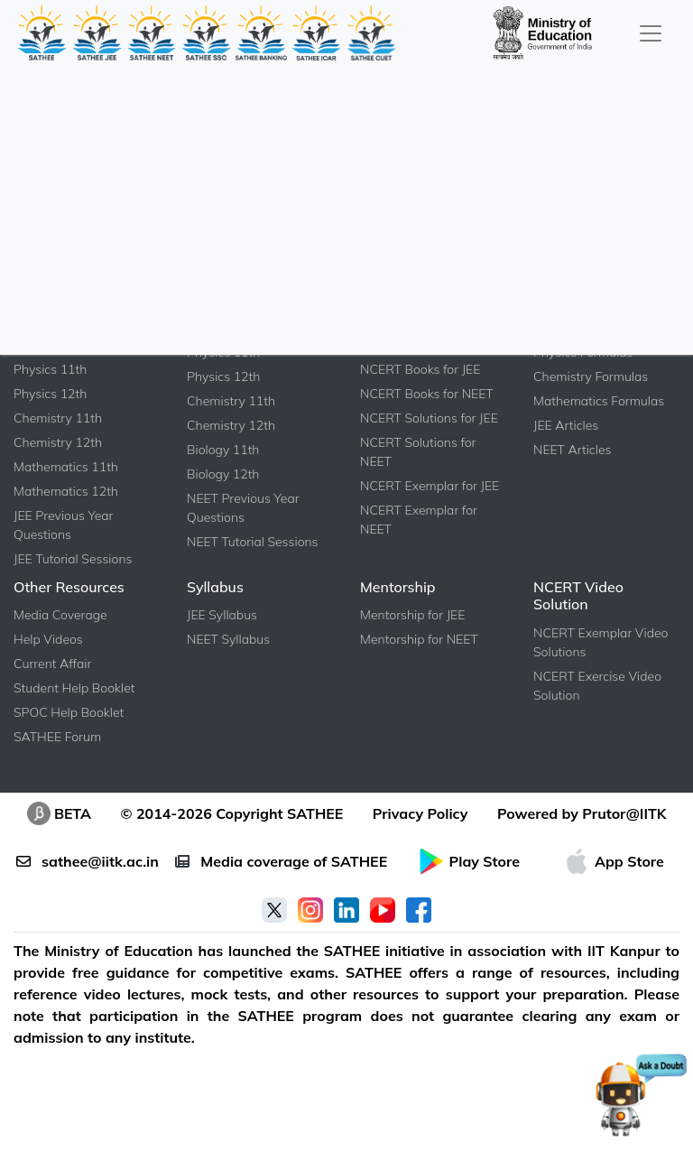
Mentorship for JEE (412, 615)
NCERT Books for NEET (427, 393)
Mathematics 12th (66, 491)
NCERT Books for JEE (420, 369)
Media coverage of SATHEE (281, 861)
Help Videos (48, 639)
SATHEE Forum (57, 737)
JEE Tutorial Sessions (73, 559)
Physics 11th (50, 369)
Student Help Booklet (74, 688)
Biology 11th (223, 449)
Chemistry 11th (58, 418)
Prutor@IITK (624, 813)
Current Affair (52, 663)
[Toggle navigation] (650, 33)
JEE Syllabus (222, 615)
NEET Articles (572, 449)
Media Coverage (60, 615)
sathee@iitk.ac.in (87, 861)
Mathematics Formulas (598, 401)
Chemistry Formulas (590, 376)
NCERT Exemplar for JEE (429, 486)
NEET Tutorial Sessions (253, 542)
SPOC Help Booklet (69, 712)
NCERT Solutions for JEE (429, 418)
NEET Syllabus (228, 639)
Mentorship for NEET (419, 639)
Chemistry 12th (58, 442)
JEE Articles (565, 425)
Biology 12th (223, 474)
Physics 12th (50, 393)
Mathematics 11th (66, 467)
